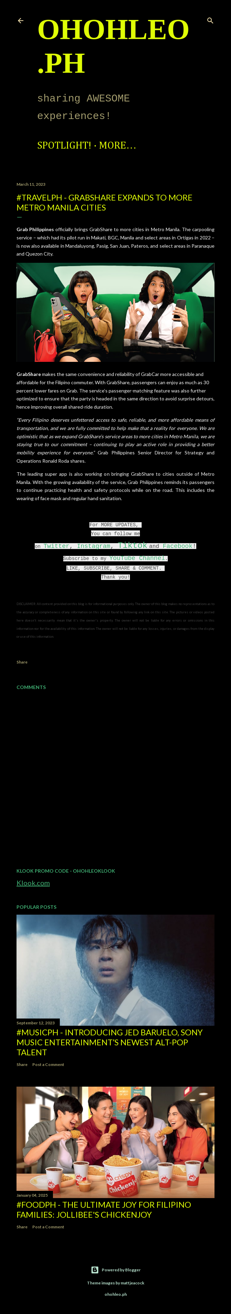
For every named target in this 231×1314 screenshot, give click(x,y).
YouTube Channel (137, 558)
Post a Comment (48, 1064)
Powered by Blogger (116, 1270)
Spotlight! (64, 146)
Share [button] (22, 662)
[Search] (210, 19)
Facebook (177, 546)
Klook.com (33, 883)
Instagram (93, 546)
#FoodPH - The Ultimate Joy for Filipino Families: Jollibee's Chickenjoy (103, 1209)
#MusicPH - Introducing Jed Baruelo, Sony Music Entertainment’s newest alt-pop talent (109, 1042)
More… (117, 146)
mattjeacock (132, 1282)
